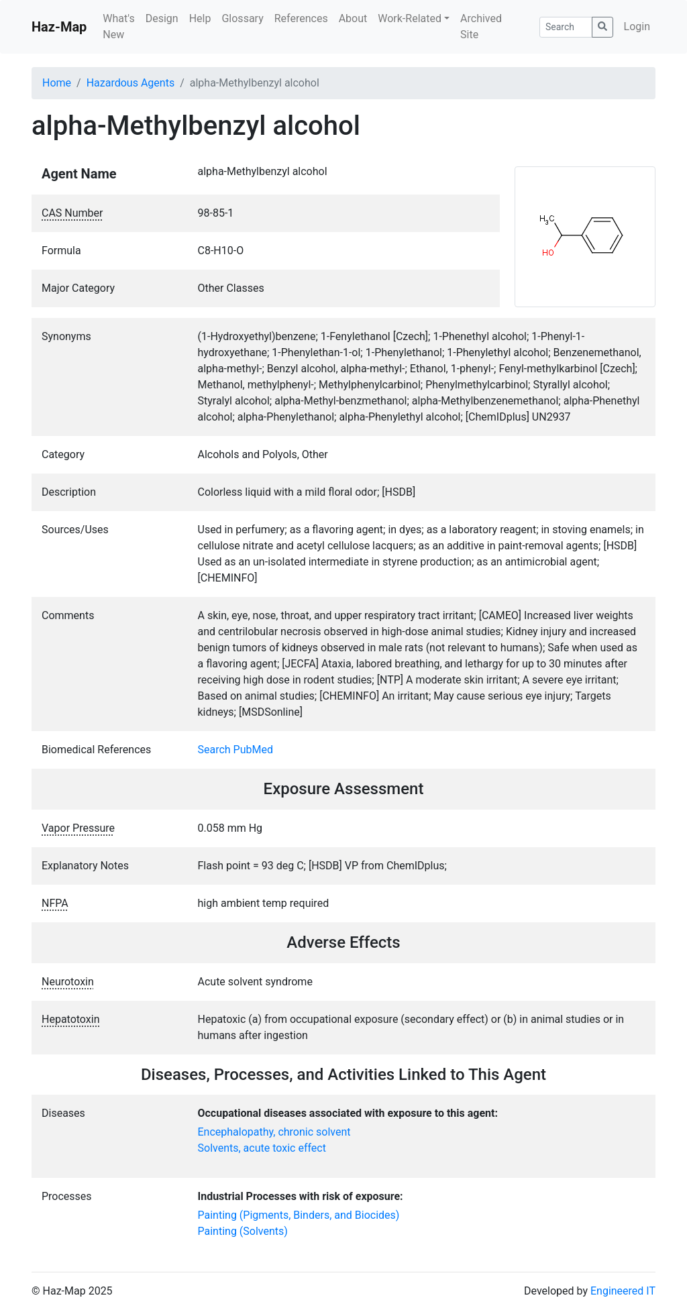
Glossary (242, 18)
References (301, 18)
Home (56, 82)
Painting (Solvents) (243, 1231)
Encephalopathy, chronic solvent (274, 1132)
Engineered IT (622, 1291)
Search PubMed (236, 749)
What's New (118, 26)
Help (200, 18)
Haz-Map (59, 27)
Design (162, 18)
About (353, 18)
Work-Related (409, 18)
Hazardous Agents (130, 82)
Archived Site (481, 26)
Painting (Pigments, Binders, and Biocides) (299, 1215)
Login (637, 26)
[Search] (565, 27)
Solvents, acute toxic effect (262, 1148)
